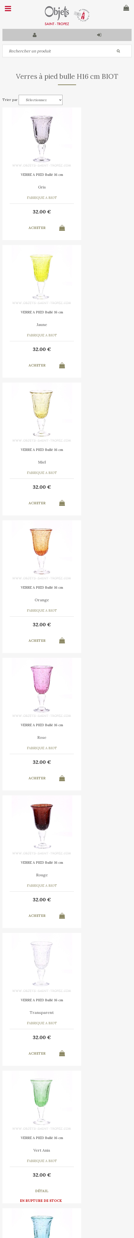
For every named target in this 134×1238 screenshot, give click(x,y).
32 (34, 212)
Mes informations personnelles (51, 1208)
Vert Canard (34, 737)
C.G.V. (47, 1173)
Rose (34, 462)
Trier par (10, 100)
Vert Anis (99, 600)
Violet (99, 737)
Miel (35, 324)
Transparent (35, 600)
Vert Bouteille (34, 1012)
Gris (35, 187)
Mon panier (47, 1197)
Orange (99, 324)
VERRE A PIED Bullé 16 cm (35, 174)
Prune (99, 1012)
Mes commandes (19, 1208)
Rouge (99, 462)
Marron (99, 875)
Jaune (99, 187)
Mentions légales (77, 1173)
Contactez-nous (19, 1197)
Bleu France (35, 875)
